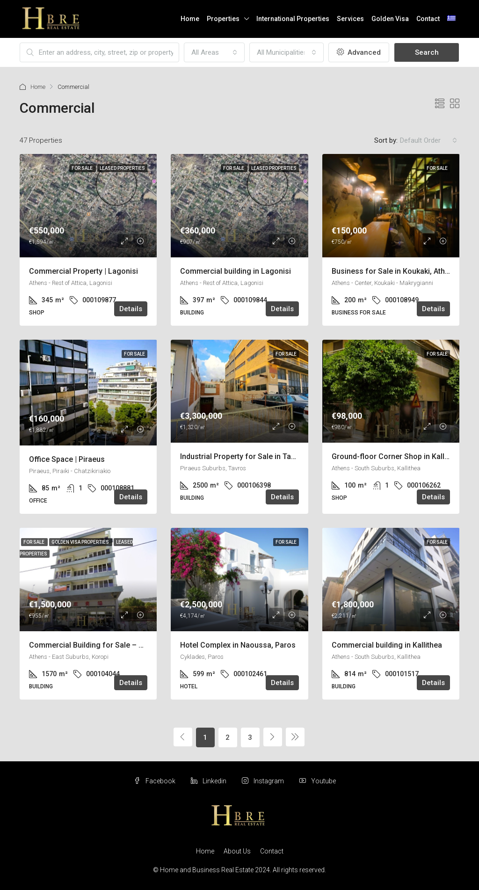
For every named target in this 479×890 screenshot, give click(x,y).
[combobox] (214, 52)
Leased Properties (122, 168)
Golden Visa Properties (80, 542)
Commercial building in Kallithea (387, 645)
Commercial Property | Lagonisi (83, 271)
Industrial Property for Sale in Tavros (243, 456)
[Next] (272, 737)
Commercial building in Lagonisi (235, 271)
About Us (237, 851)
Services (350, 18)
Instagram (263, 781)
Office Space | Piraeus (67, 459)
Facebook (155, 781)
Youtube (317, 781)
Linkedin (209, 781)
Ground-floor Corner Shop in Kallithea (396, 456)
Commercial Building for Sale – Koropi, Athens (109, 645)
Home (190, 18)
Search (427, 52)
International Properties (292, 18)
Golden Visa (390, 18)
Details (130, 309)
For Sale (83, 168)
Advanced (359, 52)
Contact (428, 18)
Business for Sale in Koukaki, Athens (394, 271)
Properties (223, 18)
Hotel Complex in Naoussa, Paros (238, 645)
